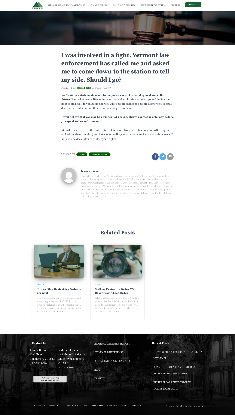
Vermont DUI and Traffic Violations (67, 5)
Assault (82, 154)
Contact (133, 134)
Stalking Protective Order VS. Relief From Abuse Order (174, 370)
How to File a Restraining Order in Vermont (178, 355)
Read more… (59, 311)
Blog (97, 370)
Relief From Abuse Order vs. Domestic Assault (172, 386)
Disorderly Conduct (99, 154)
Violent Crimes (100, 5)
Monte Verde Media (191, 406)
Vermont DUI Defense (108, 352)
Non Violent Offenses (125, 5)
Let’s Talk (194, 5)
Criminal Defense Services (112, 343)
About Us (176, 5)
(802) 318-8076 (38, 363)
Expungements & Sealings (153, 5)
